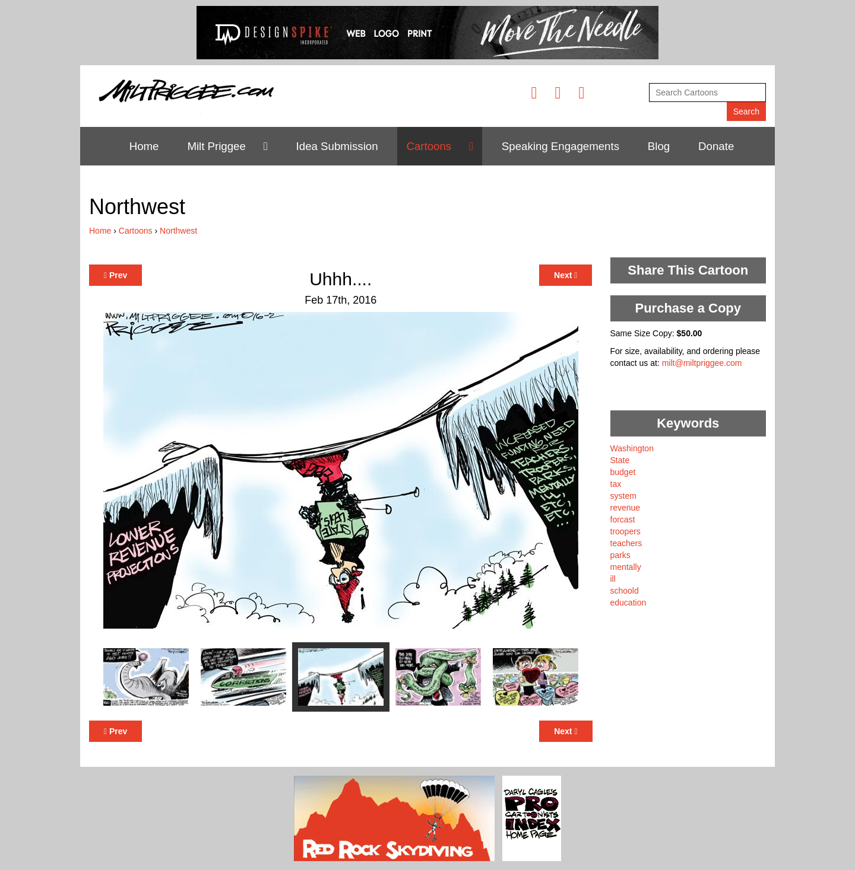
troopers (625, 531)
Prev (115, 275)
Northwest (178, 230)
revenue (625, 507)
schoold (624, 590)
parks (620, 555)
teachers (626, 543)
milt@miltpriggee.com (702, 363)
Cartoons (428, 146)
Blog (659, 146)
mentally (625, 567)
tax (616, 484)
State (620, 460)
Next (565, 275)
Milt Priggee (216, 146)
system (623, 496)
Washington (632, 448)
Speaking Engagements (560, 146)
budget (623, 472)
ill (613, 579)
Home (144, 146)
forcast (622, 519)
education (628, 602)
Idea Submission (337, 146)
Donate (716, 146)
